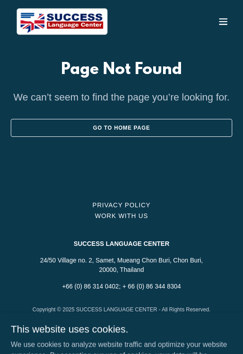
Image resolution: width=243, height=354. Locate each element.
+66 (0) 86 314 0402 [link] (90, 286)
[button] (223, 22)
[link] (62, 21)
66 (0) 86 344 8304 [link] (154, 286)
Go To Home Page (121, 128)
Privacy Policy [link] (121, 205)
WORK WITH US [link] (121, 215)
